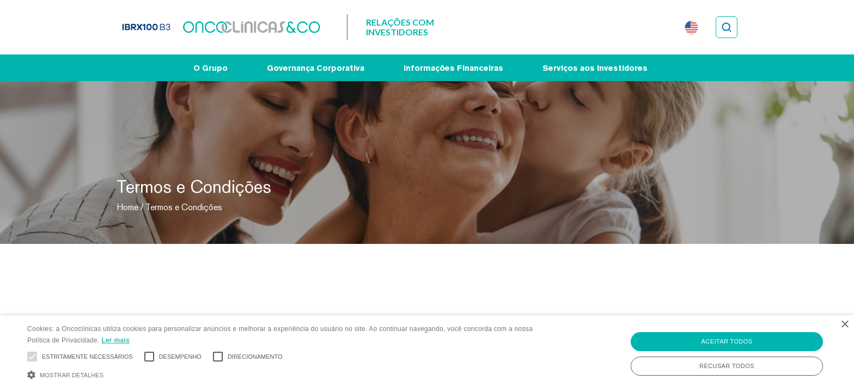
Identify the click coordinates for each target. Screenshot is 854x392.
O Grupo (210, 67)
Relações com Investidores (400, 27)
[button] (287, 373)
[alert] (427, 353)
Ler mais (115, 340)
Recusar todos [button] (726, 366)
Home (127, 207)
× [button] (844, 325)
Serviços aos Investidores (595, 67)
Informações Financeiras (453, 67)
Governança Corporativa (315, 67)
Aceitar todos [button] (727, 341)
